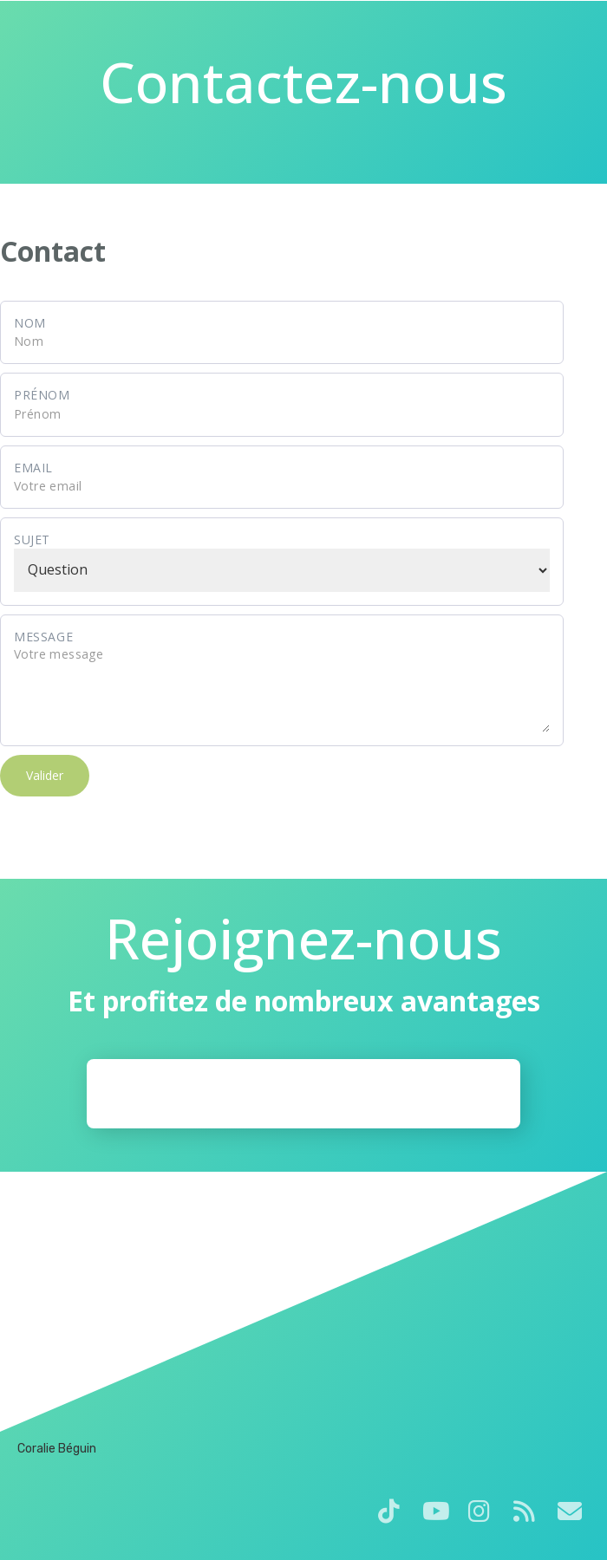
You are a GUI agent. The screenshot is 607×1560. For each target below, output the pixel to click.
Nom (30, 323)
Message (43, 636)
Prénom (42, 395)
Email (33, 467)
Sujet (32, 539)
